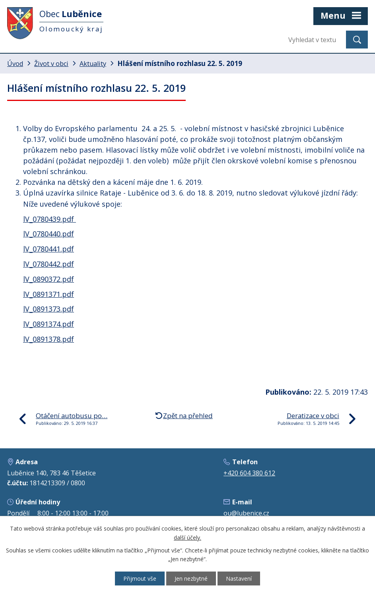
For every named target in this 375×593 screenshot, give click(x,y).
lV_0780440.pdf (48, 233)
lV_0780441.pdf (48, 249)
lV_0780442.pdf (48, 264)
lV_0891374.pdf (48, 324)
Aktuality (93, 63)
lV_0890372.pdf (48, 279)
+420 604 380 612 (249, 473)
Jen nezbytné (191, 578)
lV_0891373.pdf (48, 309)
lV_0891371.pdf (48, 294)
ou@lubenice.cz (246, 513)
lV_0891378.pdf (48, 339)
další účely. (187, 537)
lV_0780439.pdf (49, 219)
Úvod (15, 63)
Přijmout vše (139, 578)
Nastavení (239, 578)
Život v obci (51, 63)
